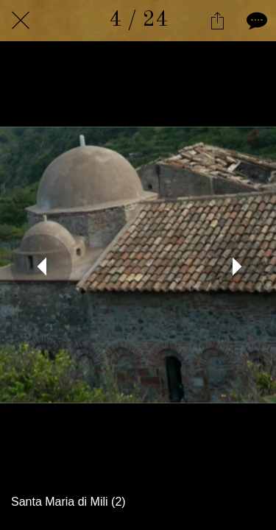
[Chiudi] (20, 20)
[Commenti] (255, 20)
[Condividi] (217, 20)
